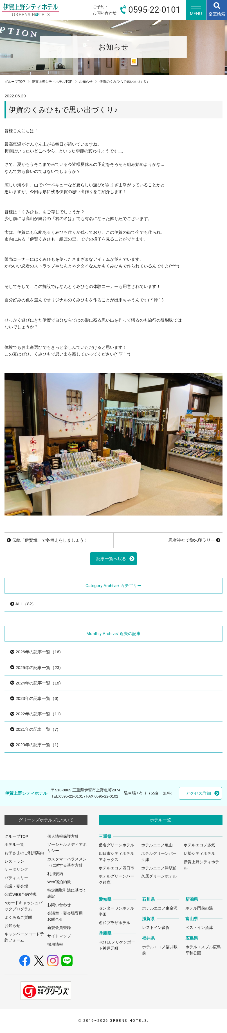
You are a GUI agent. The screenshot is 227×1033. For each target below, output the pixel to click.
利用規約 (55, 874)
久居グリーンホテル (159, 876)
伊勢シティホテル (199, 853)
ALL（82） (23, 603)
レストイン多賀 (156, 928)
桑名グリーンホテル (116, 845)
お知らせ (86, 82)
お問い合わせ (59, 905)
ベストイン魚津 (199, 928)
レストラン (14, 861)
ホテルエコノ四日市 (116, 868)
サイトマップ (59, 936)
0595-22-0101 (71, 796)
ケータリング (16, 869)
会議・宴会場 (16, 886)
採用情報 (55, 944)
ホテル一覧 (14, 844)
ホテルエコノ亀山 (157, 845)
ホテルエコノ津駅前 (159, 868)
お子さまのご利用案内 (24, 853)
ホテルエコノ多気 (199, 845)
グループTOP (15, 82)
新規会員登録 (59, 928)
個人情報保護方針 (63, 836)
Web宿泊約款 (59, 882)
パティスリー (16, 878)
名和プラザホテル (114, 923)
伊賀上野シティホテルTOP (52, 82)
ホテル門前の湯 (199, 908)
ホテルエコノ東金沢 (159, 908)
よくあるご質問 (18, 917)
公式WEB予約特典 (21, 894)
